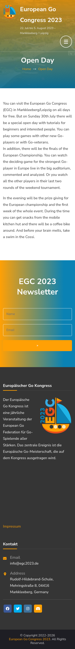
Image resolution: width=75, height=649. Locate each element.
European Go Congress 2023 (29, 639)
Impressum (12, 526)
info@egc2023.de (24, 563)
